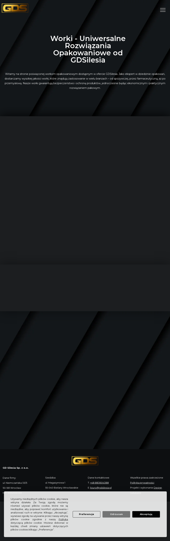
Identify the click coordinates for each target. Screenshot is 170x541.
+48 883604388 (99, 482)
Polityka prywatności (142, 482)
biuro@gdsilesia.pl (101, 487)
